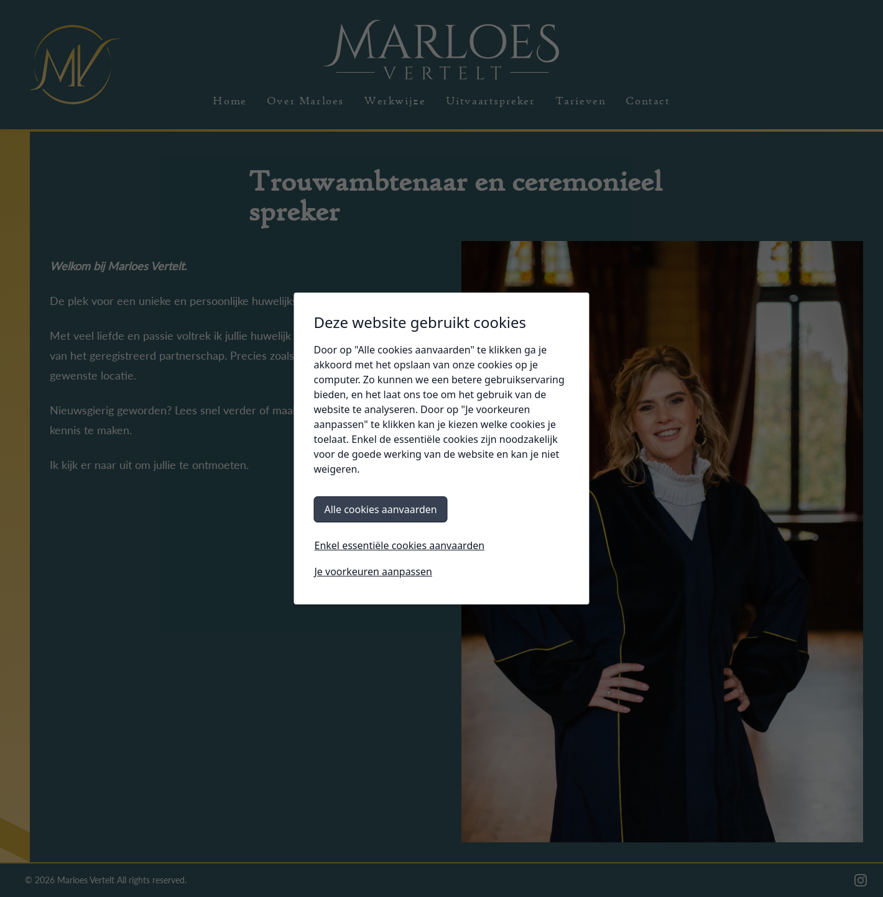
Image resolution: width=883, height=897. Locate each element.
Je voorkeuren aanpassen (373, 571)
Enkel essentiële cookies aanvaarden (400, 545)
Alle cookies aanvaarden (381, 509)
